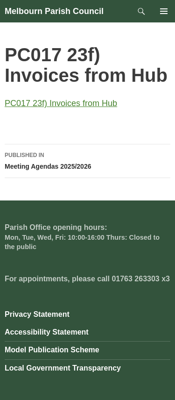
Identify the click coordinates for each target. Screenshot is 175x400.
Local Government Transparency (63, 368)
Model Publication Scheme (52, 350)
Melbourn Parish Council (54, 11)
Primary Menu (164, 11)
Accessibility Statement (47, 332)
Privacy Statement (37, 314)
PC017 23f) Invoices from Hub (61, 103)
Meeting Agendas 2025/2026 (87, 160)
